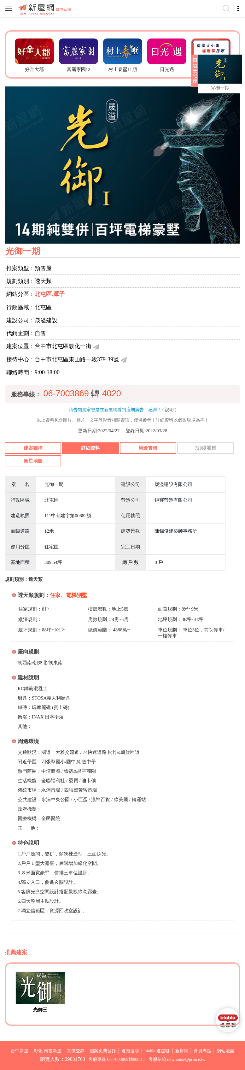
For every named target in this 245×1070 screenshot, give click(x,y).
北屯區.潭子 (50, 294)
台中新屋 (19, 1051)
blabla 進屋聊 (157, 1051)
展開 (194, 73)
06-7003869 (66, 393)
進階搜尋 (130, 1051)
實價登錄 (76, 1051)
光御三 (40, 1009)
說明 (169, 409)
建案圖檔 (33, 448)
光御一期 (220, 88)
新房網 (181, 1051)
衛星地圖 (33, 461)
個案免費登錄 (103, 1051)
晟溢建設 (46, 320)
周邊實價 (147, 448)
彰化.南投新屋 (47, 1051)
